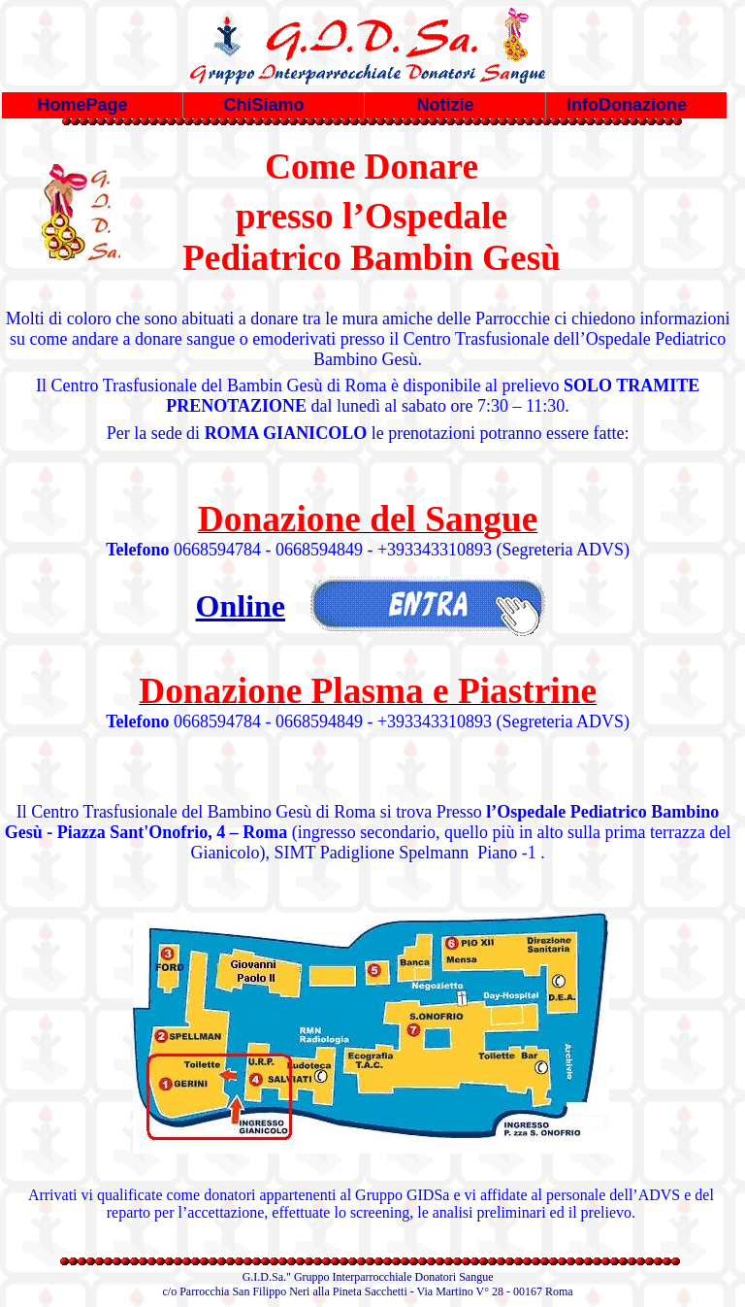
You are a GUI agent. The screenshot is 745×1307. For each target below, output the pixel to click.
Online (240, 605)
